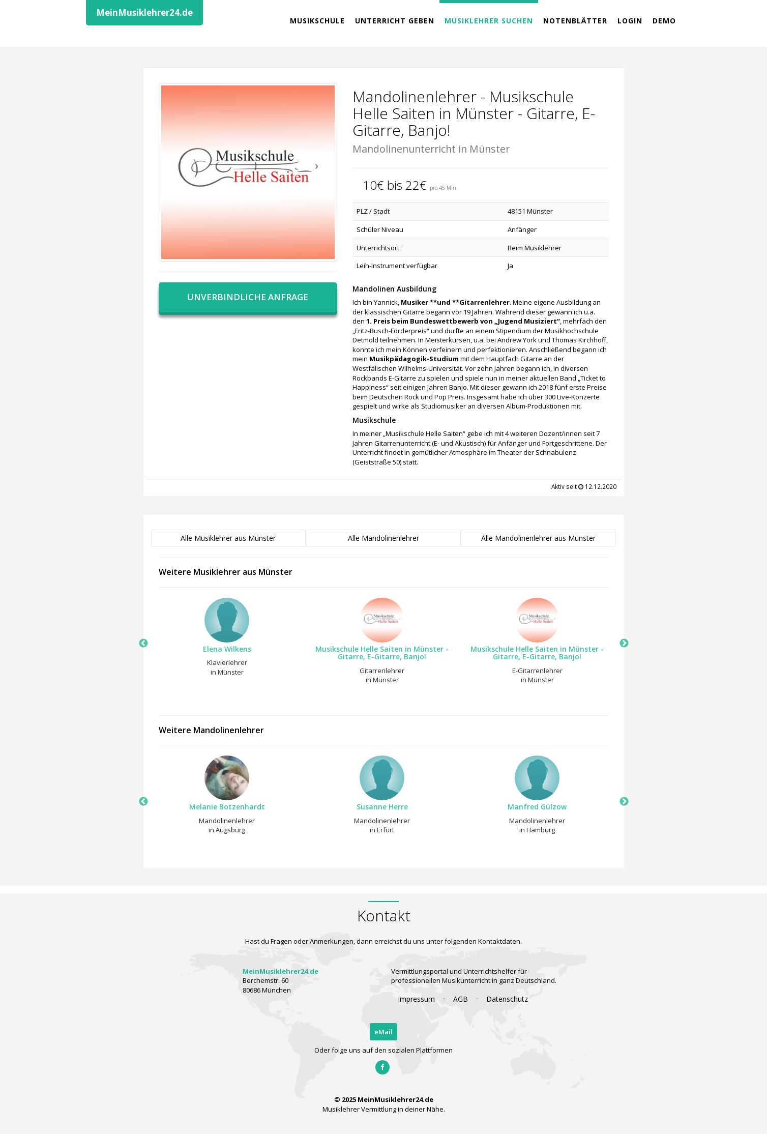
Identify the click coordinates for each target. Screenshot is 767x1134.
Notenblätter (575, 20)
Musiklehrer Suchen (489, 20)
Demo (664, 20)
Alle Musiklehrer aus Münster (228, 538)
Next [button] (624, 643)
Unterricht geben (394, 20)
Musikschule (317, 20)
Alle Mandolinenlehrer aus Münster (538, 538)
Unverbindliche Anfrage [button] (247, 297)
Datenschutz (507, 999)
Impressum (416, 999)
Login (629, 20)
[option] (222, 640)
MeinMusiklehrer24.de (144, 12)
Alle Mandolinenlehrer (383, 538)
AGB (460, 999)
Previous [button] (143, 643)
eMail (383, 1031)
